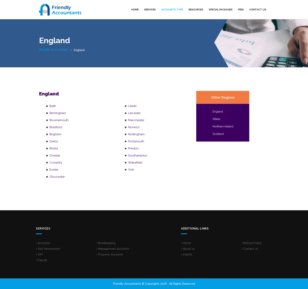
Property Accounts (109, 254)
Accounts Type (172, 9)
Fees (241, 9)
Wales (216, 119)
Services (150, 9)
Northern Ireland (223, 126)
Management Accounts (112, 248)
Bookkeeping (106, 243)
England (218, 111)
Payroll (41, 260)
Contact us (257, 9)
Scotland (218, 133)
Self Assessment (48, 248)
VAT (39, 254)
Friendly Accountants (54, 49)
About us (188, 248)
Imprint (186, 254)
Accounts (43, 243)
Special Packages (221, 9)
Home (135, 9)
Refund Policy (252, 243)
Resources (196, 9)
